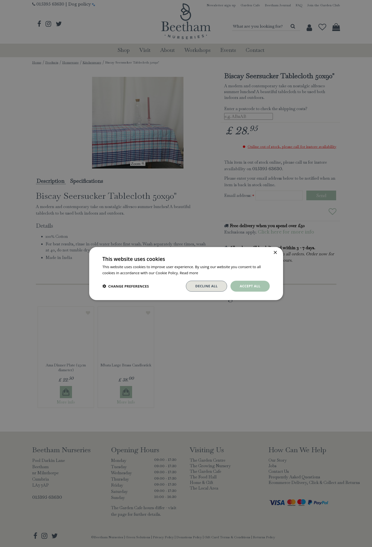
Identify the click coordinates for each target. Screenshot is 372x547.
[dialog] (186, 273)
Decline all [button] (206, 286)
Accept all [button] (250, 286)
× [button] (275, 253)
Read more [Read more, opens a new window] (189, 272)
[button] (126, 286)
